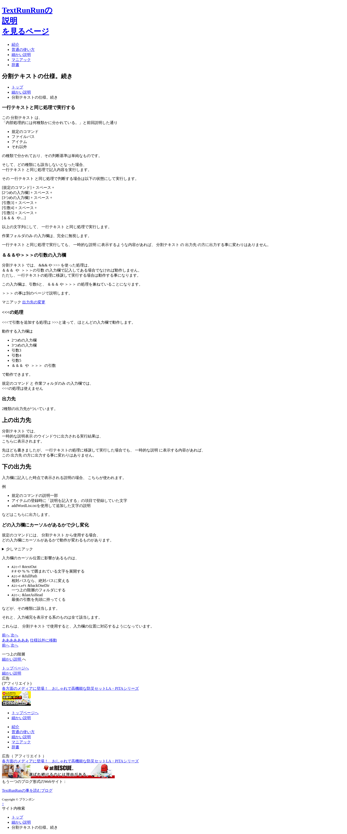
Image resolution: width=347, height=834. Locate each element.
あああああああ (15, 640)
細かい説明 (21, 92)
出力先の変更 (33, 302)
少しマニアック (19, 549)
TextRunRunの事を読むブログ (27, 790)
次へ (14, 635)
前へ (6, 635)
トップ (17, 87)
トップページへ (15, 668)
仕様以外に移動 (43, 640)
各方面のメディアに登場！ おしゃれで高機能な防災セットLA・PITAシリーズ (70, 688)
